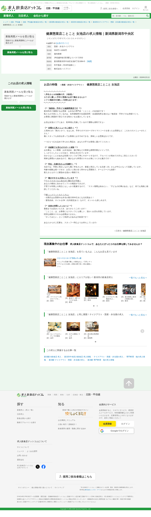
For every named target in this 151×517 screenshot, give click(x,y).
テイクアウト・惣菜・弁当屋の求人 (108, 357)
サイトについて (23, 447)
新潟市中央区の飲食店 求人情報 (77, 357)
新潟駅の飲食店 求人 (52, 357)
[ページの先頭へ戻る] (129, 383)
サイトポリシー (23, 487)
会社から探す (41, 15)
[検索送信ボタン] (147, 16)
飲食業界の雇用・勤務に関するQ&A (72, 429)
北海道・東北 (78, 395)
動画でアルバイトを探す (26, 422)
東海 (62, 395)
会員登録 (107, 424)
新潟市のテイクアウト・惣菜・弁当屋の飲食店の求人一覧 (114, 22)
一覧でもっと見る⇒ (138, 278)
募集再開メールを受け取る (20, 52)
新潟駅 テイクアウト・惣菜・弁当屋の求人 (67, 360)
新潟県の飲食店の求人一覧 (59, 22)
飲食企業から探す (24, 418)
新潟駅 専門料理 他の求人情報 (101, 360)
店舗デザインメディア (34, 502)
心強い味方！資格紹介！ (67, 424)
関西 (55, 395)
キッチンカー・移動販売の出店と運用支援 (94, 499)
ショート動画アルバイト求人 (78, 502)
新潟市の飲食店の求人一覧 (80, 22)
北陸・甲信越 (15, 22)
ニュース (20, 451)
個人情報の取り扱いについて (42, 487)
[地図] (89, 61)
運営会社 (20, 460)
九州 (68, 395)
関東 (49, 395)
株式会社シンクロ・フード (93, 489)
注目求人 (23, 15)
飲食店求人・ (107, 496)
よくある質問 (32, 451)
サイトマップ (59, 487)
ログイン (125, 424)
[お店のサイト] (62, 43)
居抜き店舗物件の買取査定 (57, 499)
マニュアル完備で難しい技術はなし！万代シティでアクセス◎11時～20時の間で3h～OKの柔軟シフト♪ (74, 264)
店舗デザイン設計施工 (80, 496)
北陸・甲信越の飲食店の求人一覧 (35, 22)
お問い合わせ (22, 455)
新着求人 (8, 15)
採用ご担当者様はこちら (77, 476)
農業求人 (54, 502)
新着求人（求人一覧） (25, 410)
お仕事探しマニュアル (66, 420)
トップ (5, 22)
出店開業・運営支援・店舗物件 (49, 496)
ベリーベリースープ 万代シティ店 (69, 258)
